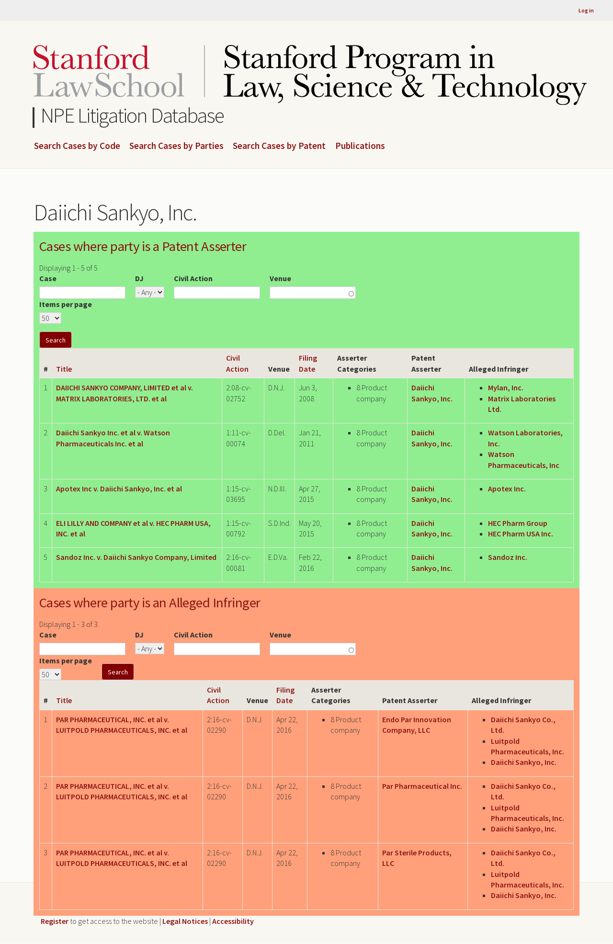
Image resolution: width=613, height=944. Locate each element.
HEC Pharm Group (517, 523)
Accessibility (233, 921)
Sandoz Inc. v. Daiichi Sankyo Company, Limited (136, 557)
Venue (280, 278)
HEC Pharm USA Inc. (520, 533)
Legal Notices (185, 921)
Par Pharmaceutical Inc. (422, 786)
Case (48, 278)
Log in (586, 10)
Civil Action (193, 278)
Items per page (65, 304)
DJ (139, 278)
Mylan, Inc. (505, 387)
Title (64, 369)
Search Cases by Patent (279, 146)
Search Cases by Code (77, 146)
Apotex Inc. (507, 488)
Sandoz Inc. (507, 557)
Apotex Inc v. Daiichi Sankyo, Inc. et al (119, 488)
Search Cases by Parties (176, 146)
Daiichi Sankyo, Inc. (523, 762)
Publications (360, 146)
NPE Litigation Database (132, 115)
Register (54, 921)
